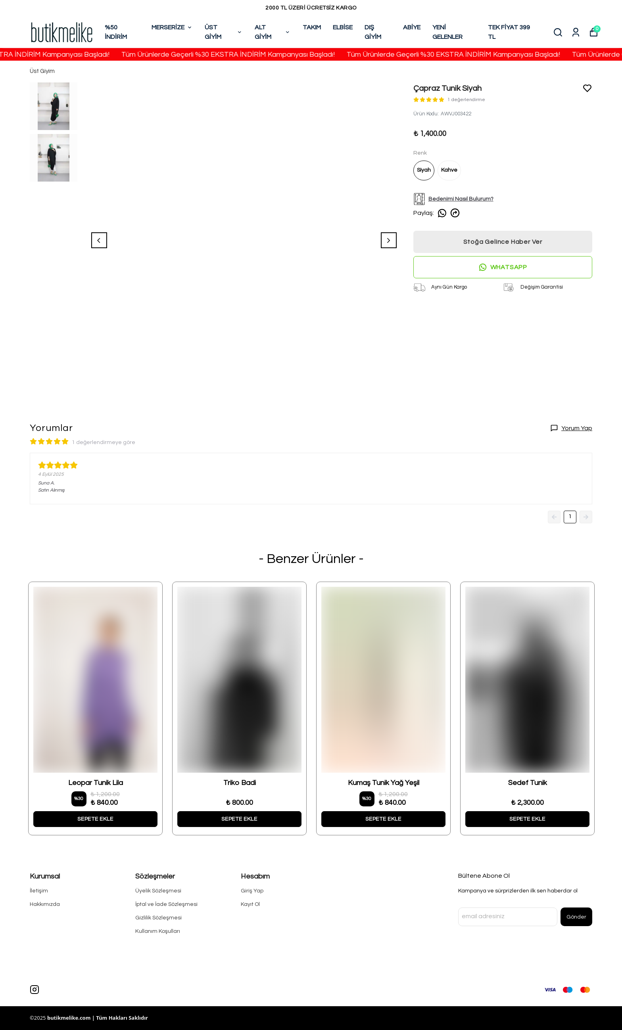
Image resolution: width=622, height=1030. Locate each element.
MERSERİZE (172, 27)
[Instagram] (34, 989)
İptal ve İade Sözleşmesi (166, 904)
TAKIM (312, 27)
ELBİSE (343, 27)
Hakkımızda (45, 904)
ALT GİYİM (273, 32)
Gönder (576, 917)
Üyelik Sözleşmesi (158, 891)
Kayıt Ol (250, 904)
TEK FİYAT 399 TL (509, 32)
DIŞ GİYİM (373, 32)
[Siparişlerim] (576, 32)
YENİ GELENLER (447, 32)
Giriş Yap (252, 891)
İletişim (39, 891)
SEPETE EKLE (95, 819)
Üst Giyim (42, 71)
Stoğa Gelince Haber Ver (502, 242)
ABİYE (411, 27)
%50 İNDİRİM (116, 32)
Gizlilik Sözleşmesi (158, 918)
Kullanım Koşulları (157, 931)
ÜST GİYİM (223, 32)
